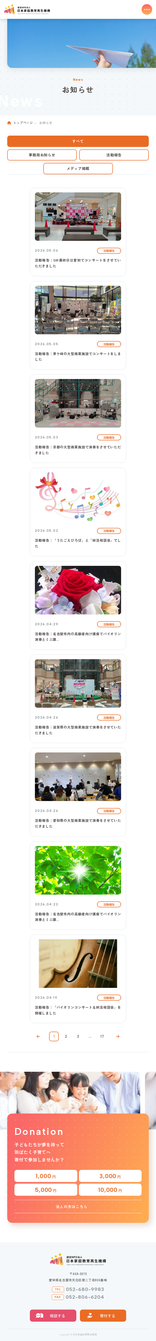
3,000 (110, 1176)
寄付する (107, 1316)
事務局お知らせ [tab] (42, 154)
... (90, 1036)
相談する (57, 1316)
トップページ (23, 122)
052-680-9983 (85, 1289)
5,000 (46, 1189)
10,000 (110, 1189)
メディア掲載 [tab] (78, 168)
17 (102, 1036)
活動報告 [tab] (114, 154)
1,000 (46, 1176)
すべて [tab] (78, 141)
